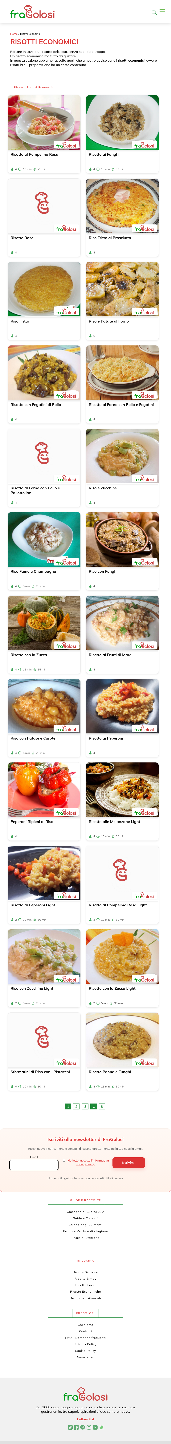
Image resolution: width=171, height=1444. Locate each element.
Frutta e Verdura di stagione (85, 1231)
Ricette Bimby (85, 1278)
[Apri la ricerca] (154, 12)
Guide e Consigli (85, 1218)
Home (14, 33)
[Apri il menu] (162, 11)
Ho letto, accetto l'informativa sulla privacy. (88, 1162)
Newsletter (85, 1357)
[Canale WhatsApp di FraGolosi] (101, 1428)
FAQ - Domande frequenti (85, 1338)
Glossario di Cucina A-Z (85, 1212)
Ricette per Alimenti (85, 1298)
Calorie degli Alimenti (85, 1225)
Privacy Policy (86, 1344)
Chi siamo (85, 1325)
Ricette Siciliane (85, 1272)
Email (34, 1157)
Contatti (85, 1331)
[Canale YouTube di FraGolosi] (95, 1428)
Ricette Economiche (85, 1291)
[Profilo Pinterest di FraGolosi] (82, 1428)
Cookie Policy (85, 1351)
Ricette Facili (85, 1285)
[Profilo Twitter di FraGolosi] (70, 1428)
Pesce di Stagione (85, 1238)
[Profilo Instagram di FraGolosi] (89, 1428)
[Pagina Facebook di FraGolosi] (76, 1428)
